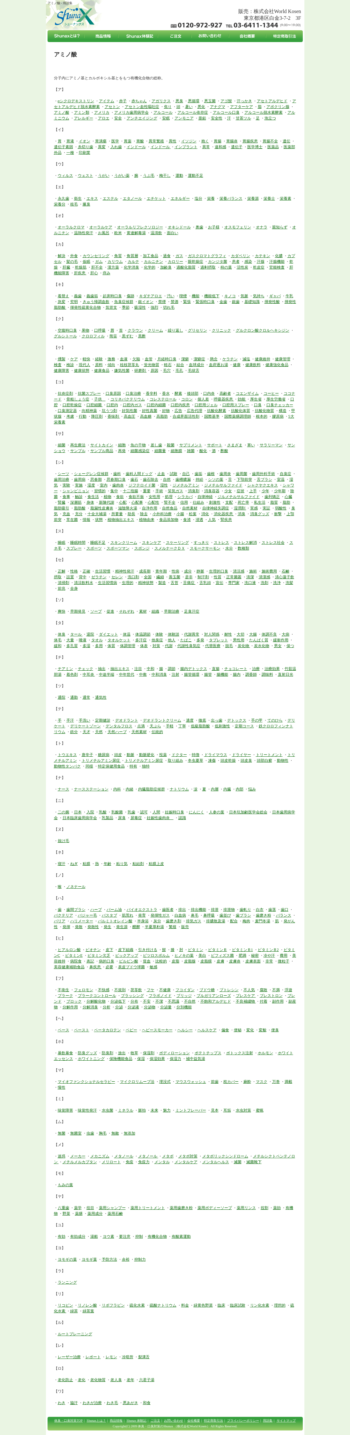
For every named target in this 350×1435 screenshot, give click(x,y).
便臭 (275, 1030)
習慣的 (100, 491)
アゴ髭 (226, 101)
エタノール (132, 198)
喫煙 (183, 296)
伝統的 (157, 732)
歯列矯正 (272, 496)
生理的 (127, 582)
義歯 (78, 296)
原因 (154, 370)
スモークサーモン (205, 548)
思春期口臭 (116, 479)
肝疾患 (80, 273)
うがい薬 (122, 175)
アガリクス (161, 101)
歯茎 (272, 909)
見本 (215, 1110)
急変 (61, 301)
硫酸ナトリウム (163, 1305)
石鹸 (285, 571)
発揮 (66, 927)
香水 (166, 393)
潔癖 (185, 359)
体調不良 (269, 634)
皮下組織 (125, 950)
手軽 (170, 726)
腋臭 (86, 204)
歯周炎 (225, 474)
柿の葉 (226, 267)
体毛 (58, 640)
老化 (82, 1380)
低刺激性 (222, 726)
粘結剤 (138, 864)
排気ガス (193, 921)
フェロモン (83, 990)
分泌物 (149, 1007)
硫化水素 (137, 1305)
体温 (126, 634)
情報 (86, 519)
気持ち (258, 296)
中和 (150, 669)
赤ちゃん (139, 101)
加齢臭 (166, 267)
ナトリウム (179, 789)
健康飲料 (253, 365)
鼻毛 (194, 915)
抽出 (102, 669)
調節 (171, 669)
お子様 (214, 227)
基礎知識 (252, 301)
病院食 (76, 961)
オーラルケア (100, 227)
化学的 (149, 267)
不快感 (103, 990)
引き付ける (147, 950)
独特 (146, 766)
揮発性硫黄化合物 (85, 307)
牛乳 (289, 296)
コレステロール (163, 399)
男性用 (238, 640)
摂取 (58, 577)
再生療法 (78, 445)
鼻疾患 (95, 967)
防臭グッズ (87, 1053)
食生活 (93, 496)
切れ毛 (169, 307)
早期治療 (171, 611)
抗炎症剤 (65, 393)
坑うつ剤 (109, 410)
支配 (229, 502)
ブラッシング (132, 995)
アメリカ (101, 112)
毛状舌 (193, 370)
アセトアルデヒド (272, 101)
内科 (117, 789)
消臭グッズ (259, 514)
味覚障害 (65, 1110)
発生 (107, 927)
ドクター (179, 755)
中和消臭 (159, 674)
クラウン (135, 330)
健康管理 (282, 359)
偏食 (225, 1030)
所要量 (117, 514)
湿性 (164, 485)
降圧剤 (97, 416)
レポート (93, 1357)
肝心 (94, 273)
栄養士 (269, 198)
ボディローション (174, 1053)
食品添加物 (168, 519)
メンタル (162, 1162)
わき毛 (112, 1403)
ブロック (74, 1001)
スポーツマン (118, 548)
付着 (263, 1001)
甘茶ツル (243, 118)
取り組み (175, 760)
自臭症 (285, 474)
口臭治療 (133, 393)
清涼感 (238, 571)
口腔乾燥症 (72, 405)
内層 (215, 789)
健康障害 (61, 370)
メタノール (123, 1156)
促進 (110, 611)
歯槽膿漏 (183, 479)
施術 (253, 571)
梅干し (165, 175)
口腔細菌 (94, 405)
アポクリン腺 (277, 107)
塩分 (198, 198)
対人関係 (212, 634)
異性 (172, 141)
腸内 (237, 674)
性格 (74, 571)
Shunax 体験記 (137, 1420)
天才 (86, 732)
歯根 (211, 474)
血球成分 (196, 365)
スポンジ (142, 548)
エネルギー (180, 198)
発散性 (93, 927)
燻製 (61, 359)
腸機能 (222, 674)
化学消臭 (131, 267)
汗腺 (260, 261)
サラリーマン (271, 445)
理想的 (280, 1305)
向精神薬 (89, 410)
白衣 (260, 909)
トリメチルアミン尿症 (101, 760)
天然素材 (139, 732)
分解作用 (70, 1007)
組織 (155, 611)
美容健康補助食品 (69, 967)
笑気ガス (175, 491)
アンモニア (184, 118)
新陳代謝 (106, 502)
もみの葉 (65, 1185)
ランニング (67, 1282)
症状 (240, 491)
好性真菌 (149, 410)
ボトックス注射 (239, 1053)
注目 (138, 669)
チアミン (65, 669)
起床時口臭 (112, 296)
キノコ (230, 296)
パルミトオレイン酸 (115, 921)
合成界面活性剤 (186, 416)
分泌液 (133, 1007)
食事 (66, 496)
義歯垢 (92, 296)
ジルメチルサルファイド (239, 496)
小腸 (180, 514)
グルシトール (65, 336)
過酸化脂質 (186, 267)
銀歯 (236, 301)
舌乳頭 (205, 582)
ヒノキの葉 (184, 955)
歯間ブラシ (76, 909)
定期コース (244, 726)
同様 (89, 766)
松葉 (193, 514)
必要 (109, 967)
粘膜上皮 (156, 864)
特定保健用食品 (111, 766)
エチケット (156, 198)
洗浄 (277, 582)
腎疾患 (226, 519)
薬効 (277, 1208)
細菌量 (160, 451)
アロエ (103, 118)
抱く (205, 141)
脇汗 (74, 1403)
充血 (66, 514)
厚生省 (256, 399)
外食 (74, 256)
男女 (278, 646)
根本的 (261, 416)
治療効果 (272, 669)
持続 (199, 479)
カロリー (175, 261)
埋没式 (165, 1081)
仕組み (198, 502)
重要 (147, 491)
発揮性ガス (160, 915)
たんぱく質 (258, 640)
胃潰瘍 (101, 141)
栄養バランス (231, 198)
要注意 (124, 1236)
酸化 (203, 451)
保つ (290, 646)
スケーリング (177, 542)
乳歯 (131, 812)
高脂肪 (162, 416)
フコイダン (185, 990)
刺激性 (214, 502)
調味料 (267, 674)
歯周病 (80, 479)
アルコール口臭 (226, 112)
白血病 (180, 915)
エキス (92, 198)
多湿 (86, 646)
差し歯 (156, 445)
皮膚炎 (235, 961)
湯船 (94, 1236)
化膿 (279, 256)
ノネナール (76, 886)
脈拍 (142, 1110)
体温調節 (143, 634)
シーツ (63, 474)
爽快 (61, 611)
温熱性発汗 (83, 233)
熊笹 (113, 336)
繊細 (160, 577)
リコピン (65, 1305)
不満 (276, 990)
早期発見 (78, 611)
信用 (184, 502)
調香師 (251, 674)
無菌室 (76, 1133)
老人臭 (116, 1380)
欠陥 (136, 359)
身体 (90, 502)
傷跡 (130, 296)
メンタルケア (186, 1162)
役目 (90, 1208)
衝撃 (278, 514)
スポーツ (94, 548)
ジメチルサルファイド (223, 485)
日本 (78, 812)
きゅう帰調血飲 (96, 301)
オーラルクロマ (71, 227)
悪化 (201, 107)
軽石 (168, 365)
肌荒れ (127, 915)
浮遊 (288, 990)
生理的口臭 (218, 571)
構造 (283, 410)
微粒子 (283, 961)
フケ (150, 990)
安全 (118, 118)
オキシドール (179, 227)
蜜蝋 (260, 1110)
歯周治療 (61, 479)
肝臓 (66, 267)
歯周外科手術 (263, 474)
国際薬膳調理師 (237, 416)
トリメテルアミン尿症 (144, 760)
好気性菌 (129, 410)
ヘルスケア (207, 1030)
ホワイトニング (91, 1058)
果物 (85, 330)
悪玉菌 (210, 101)
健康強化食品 (276, 365)
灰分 (157, 921)
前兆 (61, 588)
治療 (256, 669)
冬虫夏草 (195, 760)
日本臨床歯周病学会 (80, 818)
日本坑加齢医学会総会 (248, 812)
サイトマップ (286, 1420)
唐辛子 (87, 755)
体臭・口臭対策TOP (68, 1420)
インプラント (186, 147)
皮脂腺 (190, 961)
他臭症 (157, 640)
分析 (106, 1007)
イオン (84, 141)
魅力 (167, 1110)
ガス (179, 256)
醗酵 (136, 927)
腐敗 (263, 990)
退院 (90, 634)
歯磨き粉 (263, 915)
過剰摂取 (208, 267)
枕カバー (231, 1081)
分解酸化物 (96, 1001)
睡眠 (61, 542)
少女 (228, 491)
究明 (74, 301)
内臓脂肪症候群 (151, 789)
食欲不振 (136, 496)
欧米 (118, 233)
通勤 (74, 697)
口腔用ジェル (206, 405)
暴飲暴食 (65, 1053)
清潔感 (264, 577)
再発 (122, 451)
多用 (99, 646)
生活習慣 (102, 571)
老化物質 (98, 1380)
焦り (168, 107)
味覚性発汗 (87, 1110)
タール (76, 634)
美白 (202, 955)
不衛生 (63, 990)
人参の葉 (216, 812)
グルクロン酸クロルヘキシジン (262, 330)
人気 (212, 519)
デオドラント (126, 720)
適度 (190, 720)
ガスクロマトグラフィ (207, 256)
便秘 (238, 1030)
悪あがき (130, 1403)
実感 (254, 508)
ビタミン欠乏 (98, 955)
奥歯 (199, 227)
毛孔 (179, 370)
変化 (250, 1030)
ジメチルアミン (186, 485)
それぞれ (126, 611)
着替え (63, 296)
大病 (285, 634)
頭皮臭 (246, 760)
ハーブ (96, 909)
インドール (136, 147)
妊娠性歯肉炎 (160, 818)
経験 (99, 359)
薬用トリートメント (147, 1208)
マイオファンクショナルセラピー (86, 1081)
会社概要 (193, 1420)
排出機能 (198, 909)
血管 (149, 359)
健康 (237, 365)
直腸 (216, 669)
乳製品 (107, 818)
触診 (79, 496)
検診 (70, 365)
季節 (126, 307)
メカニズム (99, 1156)
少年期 (280, 491)
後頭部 (192, 393)
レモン (111, 1357)
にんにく (196, 812)
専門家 (234, 582)
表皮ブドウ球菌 (131, 967)
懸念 (214, 359)
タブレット (218, 640)
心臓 (288, 496)
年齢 (107, 864)
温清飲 (156, 233)
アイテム (106, 101)
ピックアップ (126, 955)
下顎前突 (244, 479)
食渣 (187, 519)
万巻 (276, 1081)
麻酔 (247, 1081)
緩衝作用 (280, 640)
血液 (124, 359)
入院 (90, 812)
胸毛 (103, 1133)
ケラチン (230, 359)
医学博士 (255, 147)
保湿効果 (157, 1058)
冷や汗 (269, 955)
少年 (265, 491)
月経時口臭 (166, 359)
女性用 (154, 496)
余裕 (126, 1259)
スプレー (74, 548)
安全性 (216, 118)
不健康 (165, 990)
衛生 (78, 198)
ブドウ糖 (207, 990)
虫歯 (90, 1133)
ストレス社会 (273, 542)
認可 (144, 812)
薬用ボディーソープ (214, 1208)
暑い (189, 107)
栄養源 (253, 198)
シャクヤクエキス (262, 485)
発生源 (122, 927)
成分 (188, 571)
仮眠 (86, 261)
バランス (283, 915)
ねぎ (74, 864)
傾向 (111, 365)
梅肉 (246, 921)
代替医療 (212, 646)
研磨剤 (140, 370)
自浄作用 (149, 508)
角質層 (132, 256)
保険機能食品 (120, 1058)
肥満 (242, 955)
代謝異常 (191, 634)
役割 (264, 1208)
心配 (123, 502)
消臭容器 (212, 491)
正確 (86, 571)
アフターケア (241, 107)
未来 (154, 1110)
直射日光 (285, 674)
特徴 (195, 755)
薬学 (78, 1208)
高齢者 (225, 393)
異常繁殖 (156, 141)
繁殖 (172, 927)
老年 (130, 1380)
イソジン (189, 141)
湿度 (91, 485)
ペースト (81, 1030)
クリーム (155, 330)
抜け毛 (63, 841)
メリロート (111, 1162)
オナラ (261, 227)
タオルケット (119, 640)
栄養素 (285, 198)
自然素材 (189, 508)
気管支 (111, 307)
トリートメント (269, 755)
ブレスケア (246, 995)
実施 (79, 485)
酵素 (178, 393)
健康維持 (262, 359)
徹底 (202, 720)
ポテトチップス (208, 1053)
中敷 (143, 674)
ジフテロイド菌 (142, 485)
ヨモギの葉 (67, 1259)
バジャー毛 (87, 915)
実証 (266, 508)
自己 (186, 474)
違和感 (220, 147)
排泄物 (229, 909)
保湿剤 (148, 1053)
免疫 (129, 1162)
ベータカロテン (107, 1030)
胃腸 (217, 141)
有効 (61, 1236)
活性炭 (242, 267)
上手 (253, 491)
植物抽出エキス (121, 519)
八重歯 (63, 1208)
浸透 (199, 519)
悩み (252, 789)
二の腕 (63, 812)
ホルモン (265, 1053)
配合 (234, 921)
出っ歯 (216, 720)
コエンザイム (247, 393)
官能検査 (277, 267)
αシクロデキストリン (76, 101)
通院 (61, 697)
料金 (185, 1305)
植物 (107, 496)
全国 (148, 577)
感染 (248, 261)
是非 (189, 577)
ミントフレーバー (190, 1110)
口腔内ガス (132, 405)
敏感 (153, 967)
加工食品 (150, 256)
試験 (173, 474)
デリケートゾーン (85, 726)
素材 (143, 611)
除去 (144, 514)
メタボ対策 (187, 1156)
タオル (97, 640)
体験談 (173, 634)
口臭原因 (113, 393)
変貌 (262, 1030)
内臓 (227, 789)
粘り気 (122, 864)
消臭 (241, 514)
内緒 (129, 789)
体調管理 (127, 646)
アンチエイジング (142, 118)
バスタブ (109, 915)
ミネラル (125, 1110)
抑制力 (140, 1259)
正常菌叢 (234, 577)
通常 (86, 697)
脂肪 (286, 502)
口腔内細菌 (156, 405)
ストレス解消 (245, 542)
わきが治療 (92, 1403)
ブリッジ (184, 995)
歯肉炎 (118, 485)
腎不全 (169, 502)
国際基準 (212, 416)
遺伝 (286, 141)
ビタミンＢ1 (242, 950)
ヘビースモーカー (157, 1030)
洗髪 (289, 582)
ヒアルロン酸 (69, 950)
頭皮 (118, 755)
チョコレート (235, 669)
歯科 (117, 474)
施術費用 (269, 571)
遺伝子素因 (63, 147)
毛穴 (167, 370)
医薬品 (273, 147)
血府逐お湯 (218, 365)
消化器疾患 (224, 514)
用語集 (267, 1420)
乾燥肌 (80, 267)
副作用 (278, 1001)
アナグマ (217, 107)
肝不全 (97, 267)
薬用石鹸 (115, 1213)
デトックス (236, 720)
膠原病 (278, 416)
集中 (114, 491)
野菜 (66, 1213)
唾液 (82, 640)
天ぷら (155, 726)
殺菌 (171, 445)
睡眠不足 (98, 542)
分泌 (119, 1007)
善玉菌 (174, 577)
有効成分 (78, 1236)
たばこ (186, 640)
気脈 (244, 296)
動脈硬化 (146, 755)
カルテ (133, 261)
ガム (99, 261)
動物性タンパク (67, 766)
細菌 (61, 445)
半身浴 (143, 921)
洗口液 (250, 582)
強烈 (154, 307)
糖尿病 (103, 755)
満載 (288, 1081)
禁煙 (162, 301)
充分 (79, 514)
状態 (99, 519)
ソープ (96, 611)
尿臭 (122, 818)
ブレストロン (271, 995)
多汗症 (141, 640)
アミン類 (81, 112)
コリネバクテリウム (127, 399)
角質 (118, 256)
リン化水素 (259, 1305)
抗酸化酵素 (216, 410)
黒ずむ (127, 336)
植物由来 (146, 519)
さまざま (234, 445)
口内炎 (209, 393)
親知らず (279, 227)
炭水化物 (261, 646)
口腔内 (112, 405)
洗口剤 (133, 577)
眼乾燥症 (195, 261)
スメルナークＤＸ (169, 548)
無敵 (115, 1133)
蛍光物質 (151, 365)
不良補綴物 (246, 1001)
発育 (142, 915)
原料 (99, 365)
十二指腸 (130, 491)
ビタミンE (74, 955)
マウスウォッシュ (190, 1081)
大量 (70, 640)
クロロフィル (93, 336)
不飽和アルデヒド (215, 1001)
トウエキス (67, 755)
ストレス (221, 542)
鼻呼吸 (209, 915)
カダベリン (240, 256)
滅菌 (238, 1162)
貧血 (147, 961)
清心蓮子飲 (284, 577)
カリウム (115, 261)
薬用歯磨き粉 (181, 1208)
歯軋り (245, 909)
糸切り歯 (85, 147)
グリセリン (197, 330)
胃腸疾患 (250, 141)
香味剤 (114, 416)
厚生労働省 (276, 399)
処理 (169, 496)
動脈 (130, 755)
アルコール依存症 (192, 112)
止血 (161, 474)
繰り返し (175, 330)
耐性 (228, 634)
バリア (59, 921)
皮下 (109, 950)
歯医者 (168, 909)
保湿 (141, 1058)
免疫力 (144, 1162)
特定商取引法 (213, 1420)
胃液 (70, 141)
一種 (70, 152)
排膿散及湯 (215, 921)
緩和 (58, 646)
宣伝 (219, 582)
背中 (82, 577)
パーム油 (114, 909)
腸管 (208, 674)
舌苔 (174, 582)
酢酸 (224, 451)
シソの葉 (215, 479)
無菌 (61, 1133)
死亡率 (243, 502)
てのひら (275, 720)
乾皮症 (258, 267)
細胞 (122, 445)
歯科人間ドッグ (139, 474)
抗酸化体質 (240, 410)
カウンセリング (96, 256)
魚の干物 (138, 445)
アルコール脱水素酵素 (263, 112)
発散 (79, 927)
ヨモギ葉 (89, 1259)
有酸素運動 (181, 1236)
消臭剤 (193, 491)
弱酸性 (281, 508)
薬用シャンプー (112, 1208)
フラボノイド (160, 995)
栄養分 (59, 204)
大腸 (253, 634)
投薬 (163, 755)
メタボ (168, 1156)
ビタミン (195, 950)
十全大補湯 (97, 514)
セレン (117, 577)
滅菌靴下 (254, 1162)
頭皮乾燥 (228, 760)
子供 (100, 399)
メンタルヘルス (215, 1162)
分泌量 (166, 1007)
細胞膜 (176, 451)
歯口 (284, 909)
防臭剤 (107, 1053)
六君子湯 (146, 1380)
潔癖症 (199, 359)
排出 (182, 909)
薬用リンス (246, 1208)
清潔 (250, 577)
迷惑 (61, 1156)
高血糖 (146, 416)
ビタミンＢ (217, 950)
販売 (185, 927)
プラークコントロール (97, 995)
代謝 (169, 646)
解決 (61, 256)
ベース (63, 1030)
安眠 (166, 118)
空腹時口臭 (67, 330)
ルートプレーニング (75, 1334)
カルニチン (153, 261)
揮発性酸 (272, 301)
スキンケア (151, 542)
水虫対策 (243, 1110)
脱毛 (229, 646)
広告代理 (194, 410)
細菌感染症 (140, 451)
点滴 (141, 726)
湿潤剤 (240, 508)
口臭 (258, 405)
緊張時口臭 (205, 301)
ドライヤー (241, 755)
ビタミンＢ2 (268, 950)
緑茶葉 (88, 1311)
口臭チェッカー (279, 405)
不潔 (159, 1001)
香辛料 (151, 393)
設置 (70, 577)
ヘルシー (185, 1030)
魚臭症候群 (123, 301)
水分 (229, 548)
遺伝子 (236, 147)
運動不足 (195, 175)
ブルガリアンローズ (214, 995)
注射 (175, 674)
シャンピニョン (76, 491)
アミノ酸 (61, 112)
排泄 (215, 909)
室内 (104, 485)
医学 (115, 141)
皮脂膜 (206, 961)
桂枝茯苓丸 (129, 365)
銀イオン (145, 301)
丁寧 (182, 726)
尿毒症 (136, 818)
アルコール (163, 112)
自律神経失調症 (215, 508)
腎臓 (61, 502)
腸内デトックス (193, 669)
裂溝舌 (144, 1357)
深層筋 (76, 502)
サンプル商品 (101, 451)
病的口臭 (106, 961)
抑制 (139, 1236)
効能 (242, 399)
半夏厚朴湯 (154, 927)
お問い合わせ (173, 1420)
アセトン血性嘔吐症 (142, 107)
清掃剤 (63, 582)
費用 (283, 955)
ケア (74, 359)
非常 (269, 961)
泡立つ (270, 118)
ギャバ (275, 296)
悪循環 (193, 101)
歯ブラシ (243, 915)
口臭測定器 (67, 410)
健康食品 (101, 370)
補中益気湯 (195, 1058)
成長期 (145, 571)
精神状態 (145, 582)
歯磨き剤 (173, 921)
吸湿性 (140, 307)
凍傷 (212, 760)
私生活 (259, 502)
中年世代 (126, 674)
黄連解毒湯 (136, 233)
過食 (167, 256)
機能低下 (212, 296)
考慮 (70, 416)
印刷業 (84, 152)
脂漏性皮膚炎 (101, 508)
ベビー (131, 1030)
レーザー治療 (69, 1357)
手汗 (70, 720)
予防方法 (109, 1259)
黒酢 (142, 336)
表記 (90, 961)
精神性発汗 (124, 571)
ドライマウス (215, 755)
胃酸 (140, 141)
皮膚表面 (253, 961)
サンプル (78, 451)
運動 (179, 175)
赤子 (123, 101)
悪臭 (179, 101)
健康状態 (81, 370)
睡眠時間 (78, 542)
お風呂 (103, 233)
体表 (144, 646)
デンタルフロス (119, 726)
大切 (240, 634)
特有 (133, 766)
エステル (110, 198)
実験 (66, 485)
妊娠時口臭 (174, 812)
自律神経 (205, 496)
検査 (58, 365)
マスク (261, 1081)
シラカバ (185, 496)
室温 (281, 479)
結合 (180, 365)
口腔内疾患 (180, 405)
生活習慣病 (107, 582)
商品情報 (116, 1420)
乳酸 (103, 812)
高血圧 (129, 416)
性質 (217, 577)
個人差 (203, 399)
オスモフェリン (237, 227)
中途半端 (106, 674)
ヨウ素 (108, 1236)
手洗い (84, 720)
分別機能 (184, 1007)
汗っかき (244, 101)
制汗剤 (203, 577)
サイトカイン (101, 445)
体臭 (61, 634)
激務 (111, 359)
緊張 (187, 301)
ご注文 (155, 1420)
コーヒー (271, 393)
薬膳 (79, 1213)
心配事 (137, 502)
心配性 (153, 502)
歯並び (225, 915)
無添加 (129, 1133)
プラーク (65, 995)
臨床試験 (237, 1305)
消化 (205, 514)
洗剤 (264, 582)
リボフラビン (113, 1305)
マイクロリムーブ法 (137, 1081)
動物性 (282, 760)
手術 (159, 491)
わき (61, 1403)
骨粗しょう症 (77, 399)
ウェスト (85, 175)
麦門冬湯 (262, 921)
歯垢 (198, 474)
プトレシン (229, 990)
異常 (206, 147)
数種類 (243, 548)
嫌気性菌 (122, 370)
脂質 (274, 502)
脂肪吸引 (61, 508)
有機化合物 (157, 1236)
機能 (195, 296)
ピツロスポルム (156, 955)
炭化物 (244, 646)
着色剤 (72, 674)
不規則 (120, 990)
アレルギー (83, 118)
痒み (106, 273)
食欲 (120, 496)
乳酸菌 (117, 812)
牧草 (134, 1053)
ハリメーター (81, 921)
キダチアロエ (150, 296)
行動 (82, 416)
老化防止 (65, 1380)
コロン (187, 399)
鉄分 (74, 732)
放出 (122, 1053)
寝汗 (61, 864)
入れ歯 (116, 147)
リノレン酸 (87, 1305)
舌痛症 (189, 582)
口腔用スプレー (235, 405)
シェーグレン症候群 (91, 474)
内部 (239, 789)
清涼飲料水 (83, 582)
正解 (61, 571)
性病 (175, 571)
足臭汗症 (191, 611)
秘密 (255, 955)
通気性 (101, 697)
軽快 (86, 359)
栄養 (211, 198)
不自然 (190, 1001)
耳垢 (227, 1110)
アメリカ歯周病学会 (131, 112)
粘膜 (86, 864)
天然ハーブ (117, 732)
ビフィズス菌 (222, 955)
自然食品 (169, 508)
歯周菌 (241, 474)
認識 (182, 818)
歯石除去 (150, 479)
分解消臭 (90, 1007)
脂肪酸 (80, 508)
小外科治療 (162, 514)
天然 (99, 732)
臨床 (221, 1305)
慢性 (61, 1087)
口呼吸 (100, 330)
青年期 (161, 571)
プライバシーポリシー (243, 1420)
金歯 (223, 301)
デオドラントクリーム (162, 720)
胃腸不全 (270, 141)
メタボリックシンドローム (225, 1156)
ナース (63, 789)
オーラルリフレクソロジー (140, 227)
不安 (147, 1001)
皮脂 (175, 961)
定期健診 (102, 720)
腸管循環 (191, 674)
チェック (85, 669)
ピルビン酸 (128, 961)
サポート (214, 445)
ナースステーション (91, 789)
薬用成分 (95, 1213)
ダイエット (108, 634)
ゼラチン (99, 577)
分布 (134, 1001)
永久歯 (63, 198)
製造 (162, 582)
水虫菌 (107, 1110)
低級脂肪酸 (200, 726)
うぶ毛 (148, 175)
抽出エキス (120, 669)
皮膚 (220, 961)
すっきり (201, 542)
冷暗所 (127, 1357)
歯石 (134, 479)
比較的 (161, 961)
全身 (74, 588)
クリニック (221, 330)
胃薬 (127, 141)
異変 (102, 147)
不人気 (249, 990)
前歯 (215, 1081)
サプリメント (190, 445)
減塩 (246, 359)
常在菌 (72, 519)
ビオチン (93, 950)
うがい (103, 175)
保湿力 (175, 1058)
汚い (171, 296)
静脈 (200, 571)
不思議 (173, 1001)
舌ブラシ (264, 479)
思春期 (96, 479)
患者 (236, 261)
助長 (131, 514)
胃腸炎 (232, 141)
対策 (156, 646)
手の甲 (257, 720)
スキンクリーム (123, 542)
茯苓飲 (136, 990)
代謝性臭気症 (188, 646)
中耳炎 (89, 674)
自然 (167, 479)
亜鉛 (202, 118)
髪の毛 (72, 261)
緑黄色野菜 (203, 1305)
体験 (159, 634)
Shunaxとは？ (96, 1420)
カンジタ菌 (217, 261)
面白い (172, 233)
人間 (156, 812)
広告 (178, 410)
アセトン (112, 107)
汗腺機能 (277, 261)
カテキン (262, 256)
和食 (147, 1403)
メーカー (78, 1156)
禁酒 (174, 301)
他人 (171, 640)
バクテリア (63, 915)
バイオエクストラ (142, 909)
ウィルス (65, 175)
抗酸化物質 (264, 410)
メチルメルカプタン (80, 1162)
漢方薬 (113, 267)
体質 (111, 646)
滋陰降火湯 (127, 508)
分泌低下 (118, 1001)
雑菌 (191, 451)
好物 (166, 410)
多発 (200, 640)
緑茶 (74, 1311)
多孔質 (72, 646)
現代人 (84, 365)
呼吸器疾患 (224, 399)
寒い (251, 445)
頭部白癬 (264, 760)
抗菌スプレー (89, 393)
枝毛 (74, 204)
